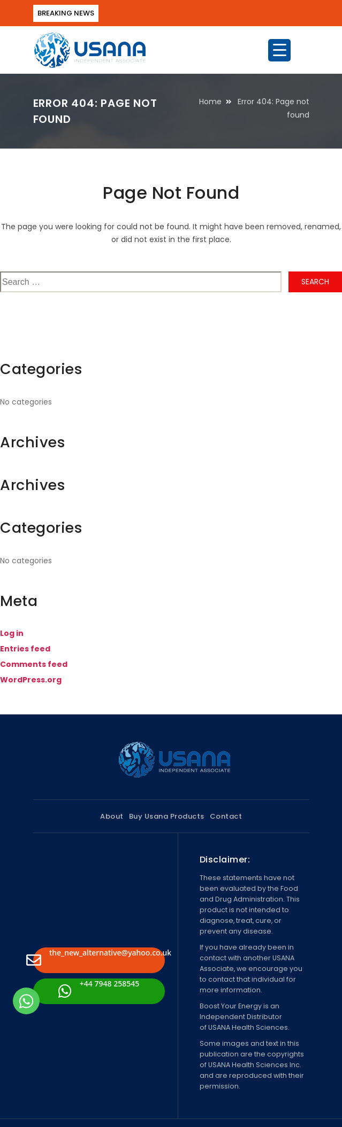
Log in (12, 633)
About (112, 816)
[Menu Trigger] (279, 50)
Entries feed (25, 648)
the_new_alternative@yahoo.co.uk (99, 957)
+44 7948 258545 (98, 988)
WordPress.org (31, 679)
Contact (226, 816)
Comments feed (33, 664)
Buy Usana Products (166, 816)
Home (210, 101)
